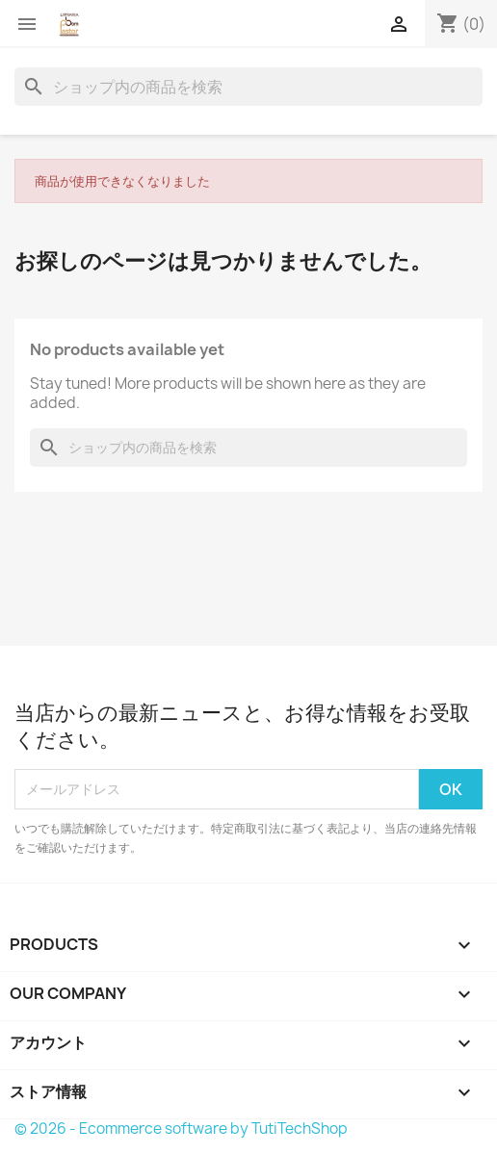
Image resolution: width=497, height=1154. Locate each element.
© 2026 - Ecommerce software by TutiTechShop (181, 1128)
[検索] (248, 86)
